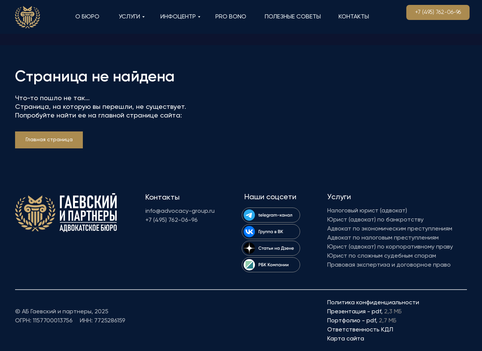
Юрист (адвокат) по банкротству (375, 220)
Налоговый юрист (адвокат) (367, 211)
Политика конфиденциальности (373, 303)
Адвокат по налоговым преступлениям (383, 238)
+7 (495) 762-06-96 (171, 220)
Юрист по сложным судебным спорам (381, 256)
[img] (27, 17)
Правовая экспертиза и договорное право (389, 265)
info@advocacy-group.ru (180, 211)
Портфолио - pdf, (362, 321)
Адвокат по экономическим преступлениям (389, 229)
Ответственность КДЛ (360, 330)
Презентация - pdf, (364, 312)
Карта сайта (345, 339)
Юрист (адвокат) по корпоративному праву (390, 247)
